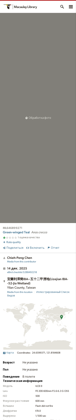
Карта (8, 353)
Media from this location (20, 292)
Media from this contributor (21, 261)
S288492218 (22, 272)
